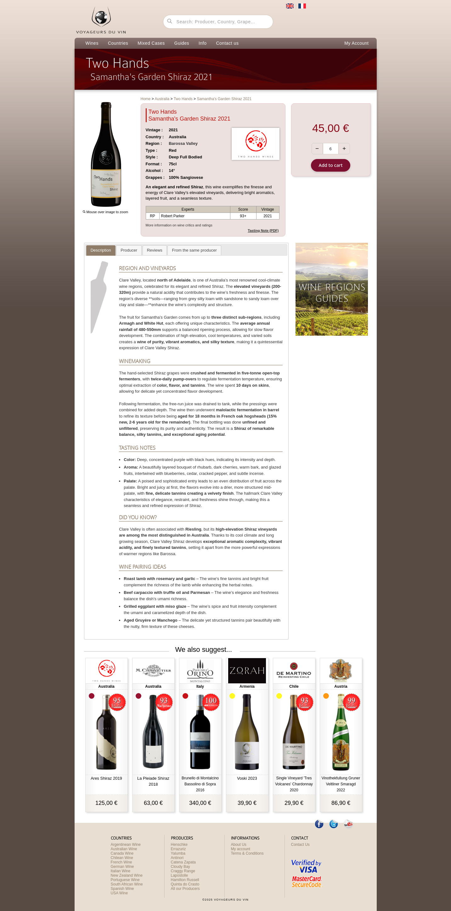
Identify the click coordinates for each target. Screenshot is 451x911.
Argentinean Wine (126, 844)
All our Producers (185, 888)
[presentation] (101, 250)
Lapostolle (179, 875)
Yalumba (178, 853)
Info (202, 43)
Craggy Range (183, 871)
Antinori (177, 858)
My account (240, 849)
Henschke (179, 844)
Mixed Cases (151, 43)
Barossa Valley (183, 143)
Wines (92, 43)
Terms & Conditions (247, 853)
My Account (356, 43)
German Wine (122, 866)
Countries (118, 43)
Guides (181, 43)
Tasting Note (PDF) (263, 230)
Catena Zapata (183, 862)
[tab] (101, 250)
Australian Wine (124, 849)
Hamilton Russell (185, 880)
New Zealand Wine (127, 875)
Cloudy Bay (180, 866)
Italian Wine (121, 871)
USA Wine (119, 893)
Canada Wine (122, 853)
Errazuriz (178, 849)
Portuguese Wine (125, 880)
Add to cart (331, 165)
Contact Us (300, 844)
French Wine (121, 862)
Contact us (227, 43)
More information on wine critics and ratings (179, 225)
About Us (238, 844)
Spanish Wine (122, 888)
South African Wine (127, 884)
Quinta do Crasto (185, 884)
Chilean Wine (122, 858)
